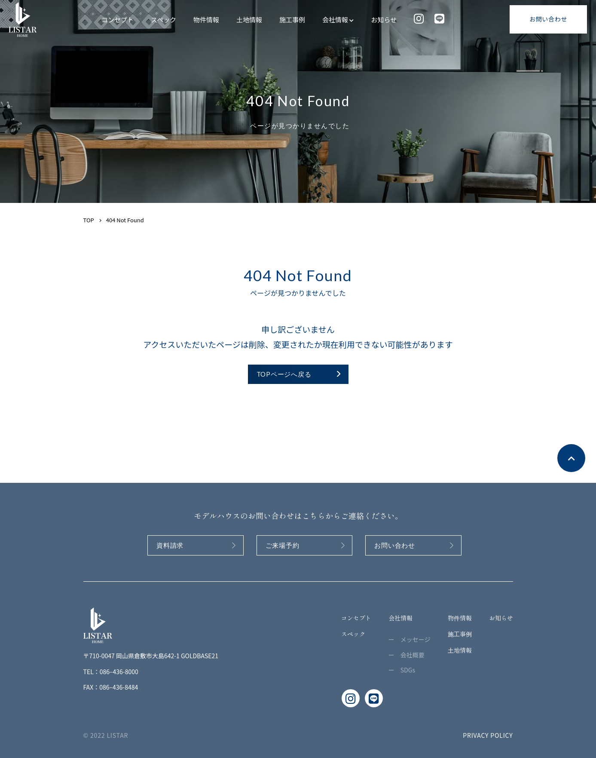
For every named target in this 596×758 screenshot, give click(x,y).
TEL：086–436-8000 (110, 671)
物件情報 (206, 19)
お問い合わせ (548, 19)
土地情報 (249, 19)
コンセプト (117, 19)
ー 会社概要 (406, 655)
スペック (163, 19)
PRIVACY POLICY (488, 735)
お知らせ (384, 19)
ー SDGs (401, 670)
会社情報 (338, 19)
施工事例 (292, 19)
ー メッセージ (409, 639)
